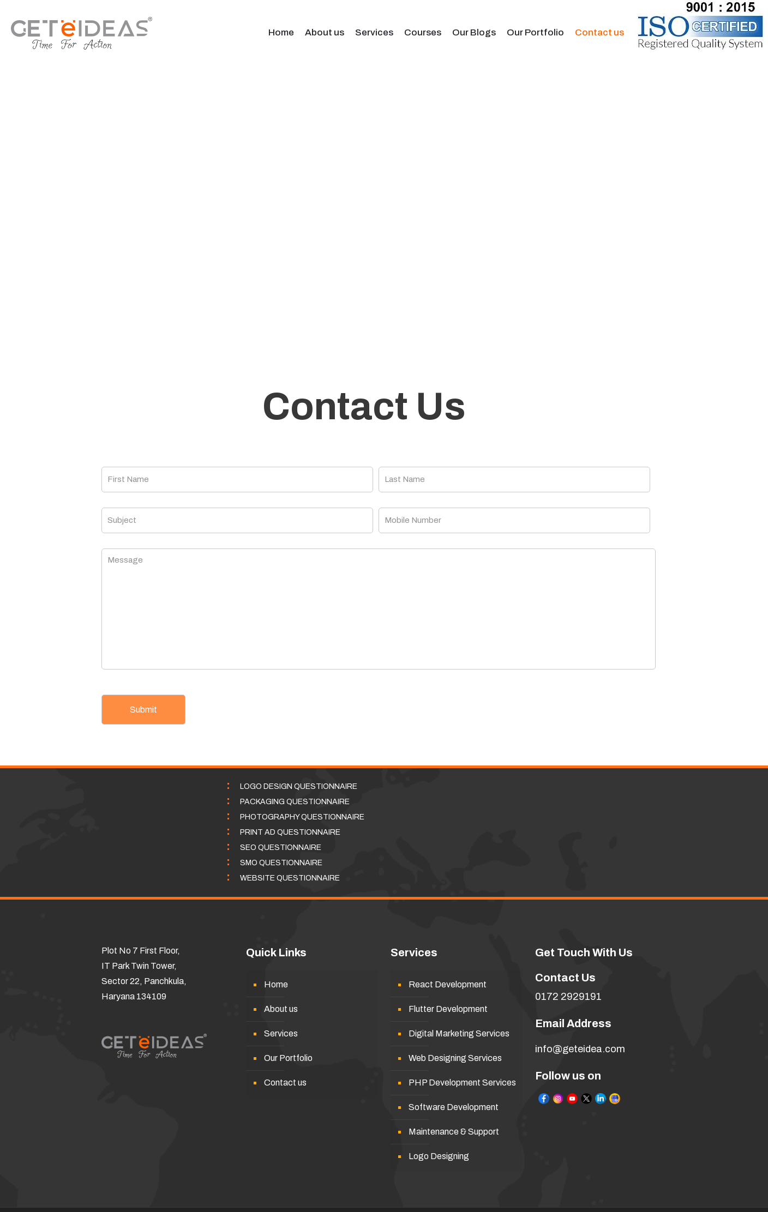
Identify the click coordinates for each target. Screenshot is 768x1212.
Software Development (454, 1107)
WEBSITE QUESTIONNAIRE (290, 878)
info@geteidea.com (580, 1049)
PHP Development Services (462, 1082)
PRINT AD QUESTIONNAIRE (290, 832)
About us (281, 1009)
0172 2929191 (568, 996)
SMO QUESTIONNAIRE (281, 863)
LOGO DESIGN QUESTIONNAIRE (298, 786)
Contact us (285, 1082)
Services (281, 1033)
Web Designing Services (455, 1058)
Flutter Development (448, 1009)
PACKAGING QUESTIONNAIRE (295, 802)
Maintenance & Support (454, 1131)
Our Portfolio (288, 1058)
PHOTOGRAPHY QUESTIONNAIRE (302, 817)
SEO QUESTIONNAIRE (280, 847)
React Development (448, 984)
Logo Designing (439, 1156)
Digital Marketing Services (459, 1033)
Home (276, 984)
